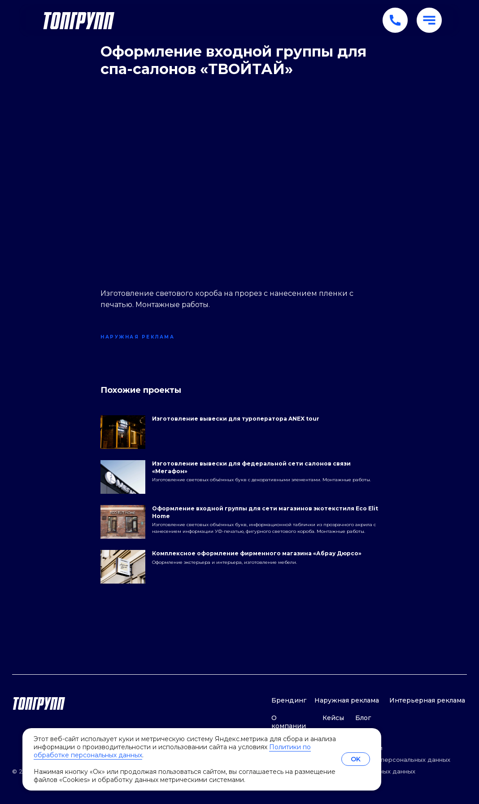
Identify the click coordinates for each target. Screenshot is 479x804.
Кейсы (333, 718)
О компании (288, 721)
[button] (429, 20)
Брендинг (288, 700)
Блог (363, 718)
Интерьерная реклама (427, 700)
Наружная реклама (346, 700)
